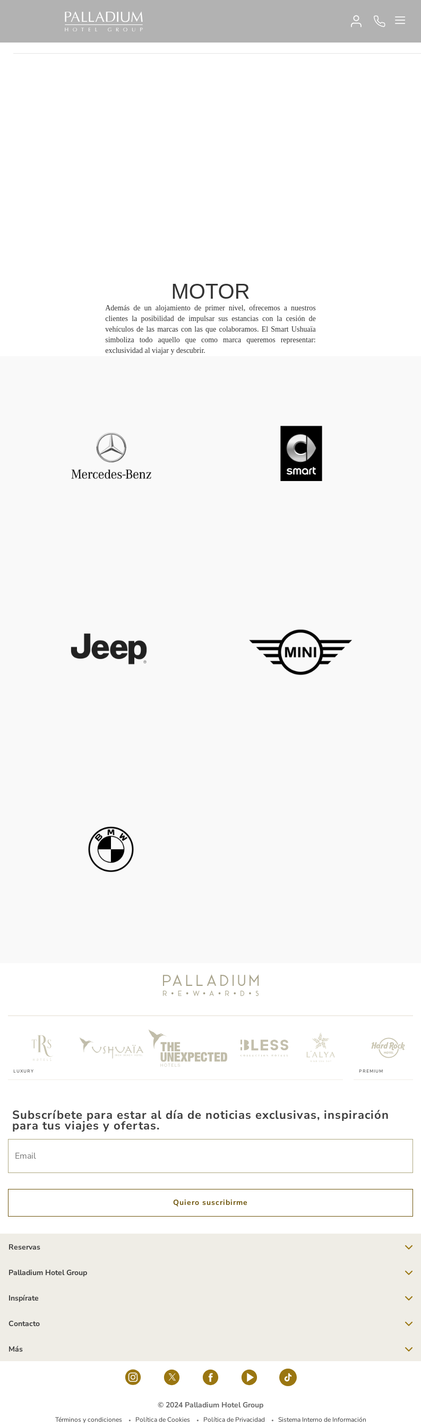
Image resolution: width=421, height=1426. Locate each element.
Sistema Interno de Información (322, 1419)
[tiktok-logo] (288, 1380)
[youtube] (249, 1380)
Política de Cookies (162, 1419)
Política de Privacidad (234, 1419)
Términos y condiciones (88, 1419)
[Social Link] (133, 1380)
